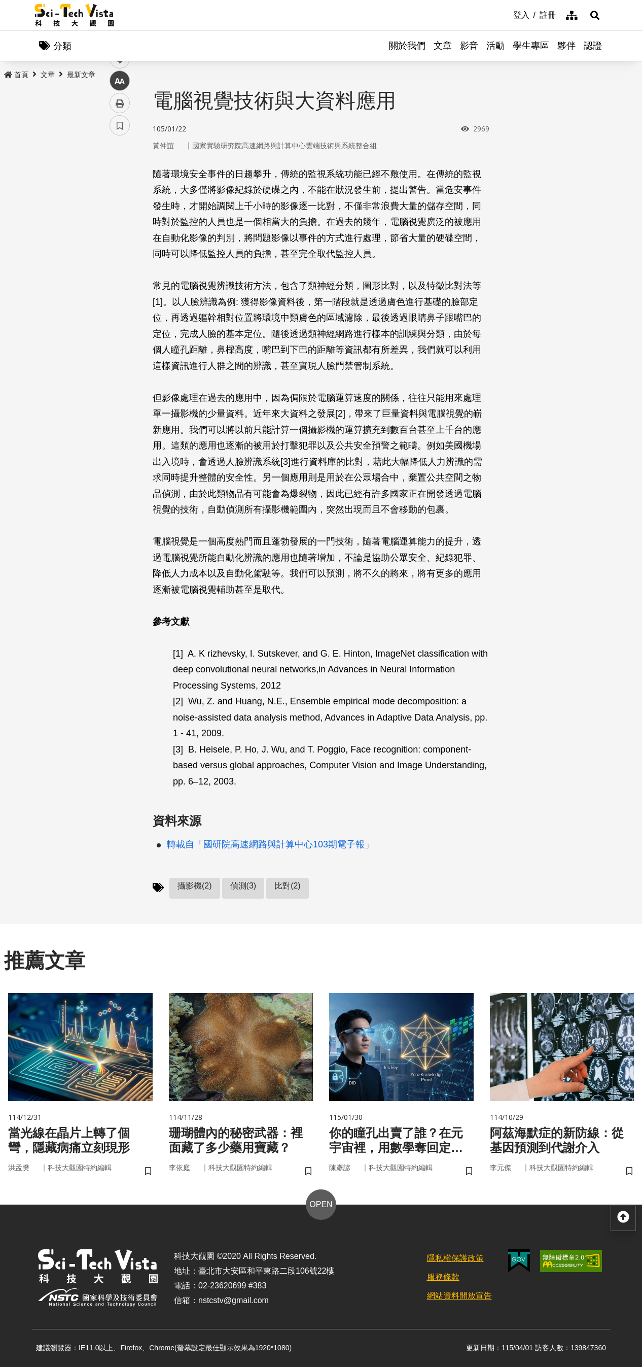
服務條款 (443, 1277)
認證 (593, 46)
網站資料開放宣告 (459, 1295)
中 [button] (120, 261)
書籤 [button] (120, 305)
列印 (120, 283)
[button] (595, 15)
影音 (469, 46)
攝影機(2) (194, 885)
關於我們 (407, 46)
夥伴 (566, 46)
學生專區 (531, 46)
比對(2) (287, 885)
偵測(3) (243, 885)
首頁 (16, 75)
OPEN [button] (320, 1204)
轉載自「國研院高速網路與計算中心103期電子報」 (270, 844)
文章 (443, 46)
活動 (495, 46)
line (116, 238)
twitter (120, 216)
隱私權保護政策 (455, 1258)
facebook (120, 194)
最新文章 (81, 75)
